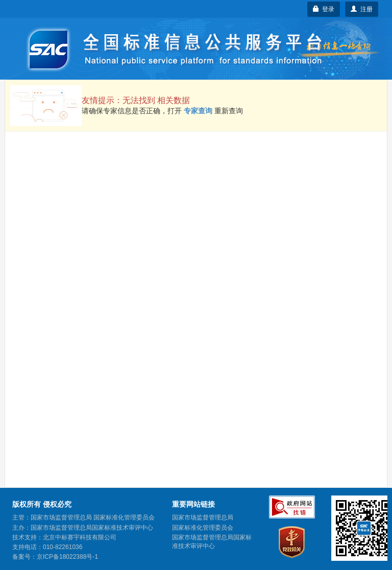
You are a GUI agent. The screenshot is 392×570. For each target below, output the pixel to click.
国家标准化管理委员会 (202, 527)
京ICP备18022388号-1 (67, 556)
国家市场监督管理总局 (202, 517)
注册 (362, 9)
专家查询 (198, 111)
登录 (324, 9)
